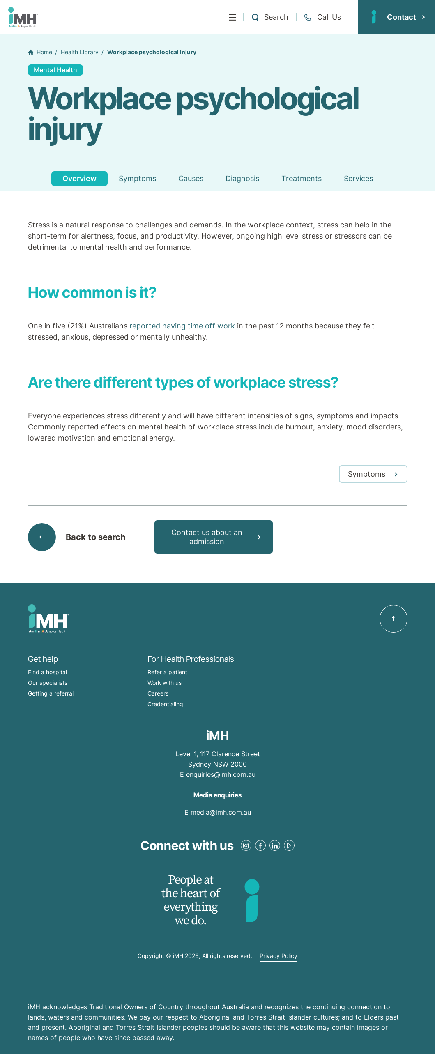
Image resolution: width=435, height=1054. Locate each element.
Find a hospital (47, 671)
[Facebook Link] (260, 845)
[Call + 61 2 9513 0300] (322, 17)
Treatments (301, 178)
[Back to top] (393, 619)
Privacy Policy (278, 956)
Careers (157, 693)
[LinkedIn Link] (274, 845)
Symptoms (137, 178)
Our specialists (47, 682)
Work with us (164, 682)
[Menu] (232, 17)
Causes (190, 178)
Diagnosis (242, 178)
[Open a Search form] (269, 17)
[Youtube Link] (289, 845)
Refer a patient (167, 671)
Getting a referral (51, 693)
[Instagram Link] (246, 845)
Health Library (80, 52)
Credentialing (165, 703)
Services (358, 178)
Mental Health (55, 70)
